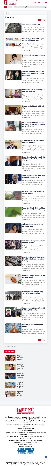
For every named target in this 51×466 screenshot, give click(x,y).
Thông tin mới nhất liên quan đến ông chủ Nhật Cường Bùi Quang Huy (33, 309)
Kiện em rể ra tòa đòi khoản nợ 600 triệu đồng (33, 107)
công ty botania (11, 346)
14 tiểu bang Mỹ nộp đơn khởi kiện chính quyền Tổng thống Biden (33, 141)
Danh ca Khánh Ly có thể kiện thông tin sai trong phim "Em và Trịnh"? (33, 91)
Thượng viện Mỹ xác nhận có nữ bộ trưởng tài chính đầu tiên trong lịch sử (33, 176)
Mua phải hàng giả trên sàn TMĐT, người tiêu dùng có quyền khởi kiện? (33, 40)
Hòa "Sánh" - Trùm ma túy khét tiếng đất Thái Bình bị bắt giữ (33, 192)
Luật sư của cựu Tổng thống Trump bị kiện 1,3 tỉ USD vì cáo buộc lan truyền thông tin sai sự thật (33, 159)
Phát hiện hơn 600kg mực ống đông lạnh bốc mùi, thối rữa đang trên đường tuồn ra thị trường (33, 259)
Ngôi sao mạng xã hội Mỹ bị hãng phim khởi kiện (32, 325)
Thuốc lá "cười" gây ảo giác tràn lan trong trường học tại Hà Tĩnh (33, 242)
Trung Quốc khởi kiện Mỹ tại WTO (31, 24)
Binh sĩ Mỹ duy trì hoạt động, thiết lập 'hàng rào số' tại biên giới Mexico (32, 293)
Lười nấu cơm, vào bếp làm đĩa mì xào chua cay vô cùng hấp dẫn (33, 276)
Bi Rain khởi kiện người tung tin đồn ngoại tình (33, 56)
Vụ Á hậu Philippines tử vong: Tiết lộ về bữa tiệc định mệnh (32, 225)
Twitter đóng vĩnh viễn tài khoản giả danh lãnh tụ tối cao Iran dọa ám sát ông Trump (33, 209)
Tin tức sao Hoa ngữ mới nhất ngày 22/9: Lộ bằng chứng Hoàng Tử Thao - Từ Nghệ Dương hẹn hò (33, 73)
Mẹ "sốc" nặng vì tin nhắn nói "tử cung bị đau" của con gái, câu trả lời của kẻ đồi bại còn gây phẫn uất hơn (33, 124)
